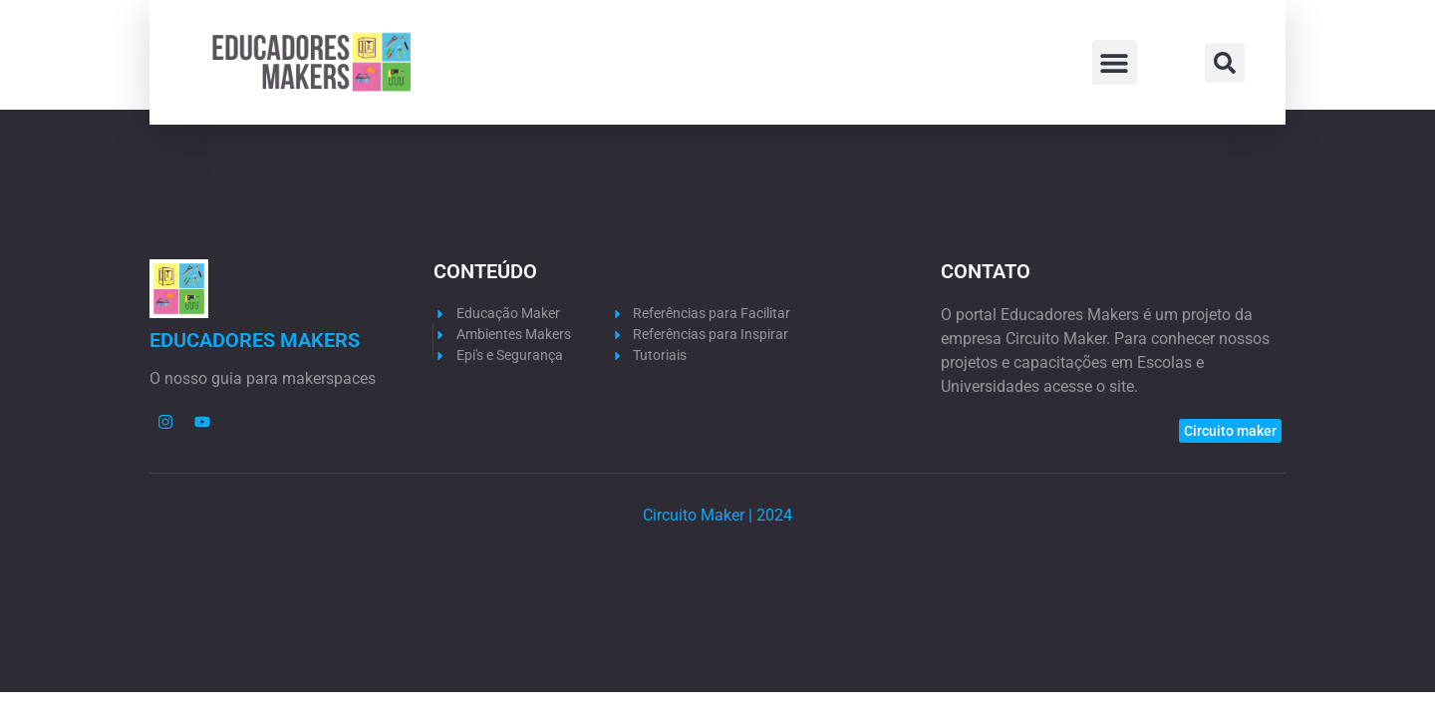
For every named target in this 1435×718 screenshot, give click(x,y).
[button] (1114, 62)
